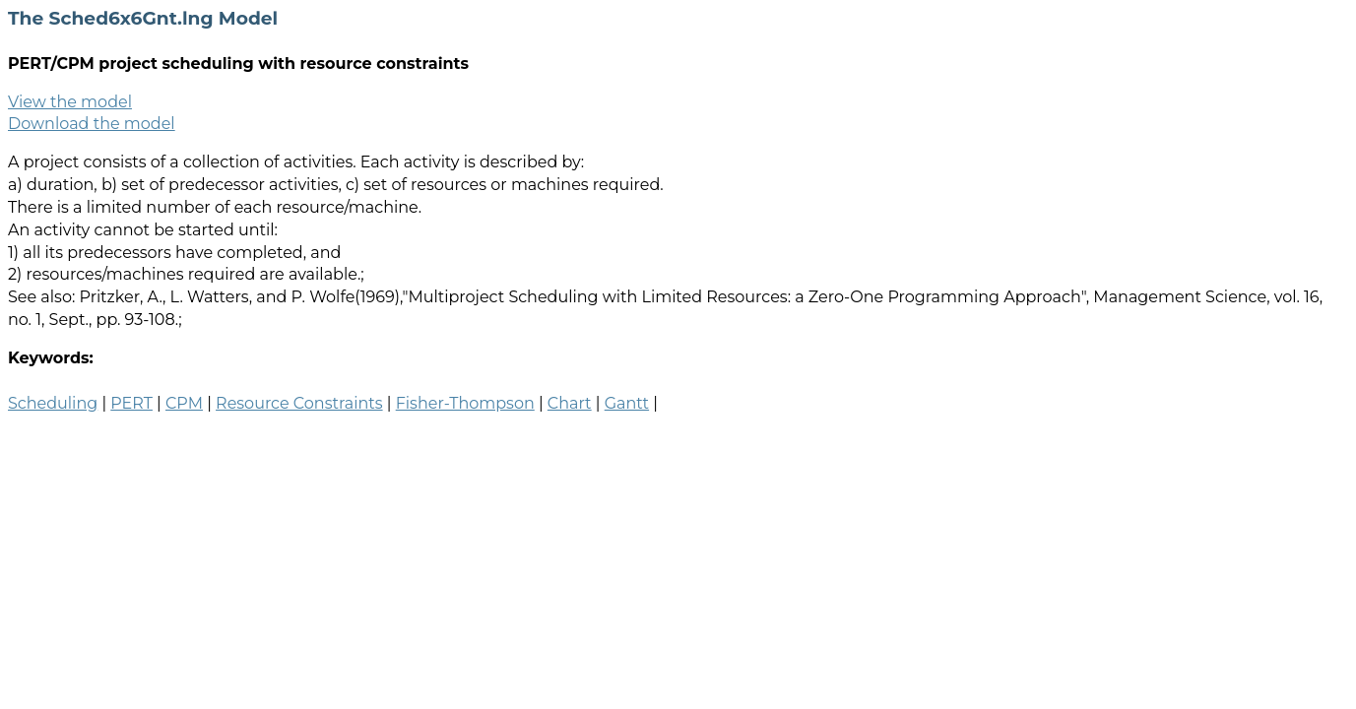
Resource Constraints (299, 403)
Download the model (91, 123)
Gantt (627, 403)
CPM (184, 403)
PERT (131, 403)
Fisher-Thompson (465, 403)
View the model (70, 102)
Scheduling (52, 403)
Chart (570, 403)
